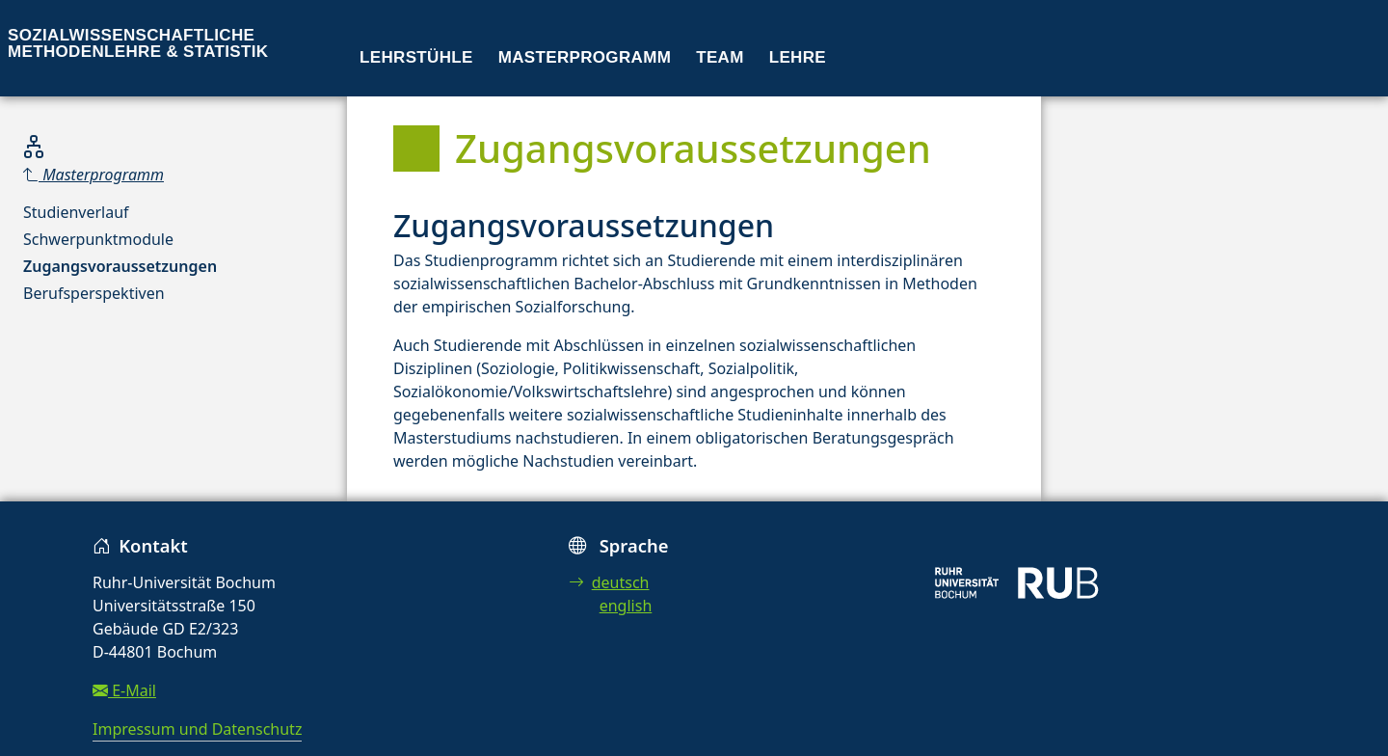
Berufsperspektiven (94, 293)
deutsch (609, 582)
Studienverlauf (76, 212)
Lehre (797, 57)
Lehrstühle (416, 57)
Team (720, 57)
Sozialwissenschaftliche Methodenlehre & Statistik (138, 43)
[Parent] (120, 174)
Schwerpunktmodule (98, 239)
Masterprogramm (584, 57)
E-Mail (124, 690)
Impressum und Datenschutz (197, 729)
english (626, 605)
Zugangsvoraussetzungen (120, 266)
